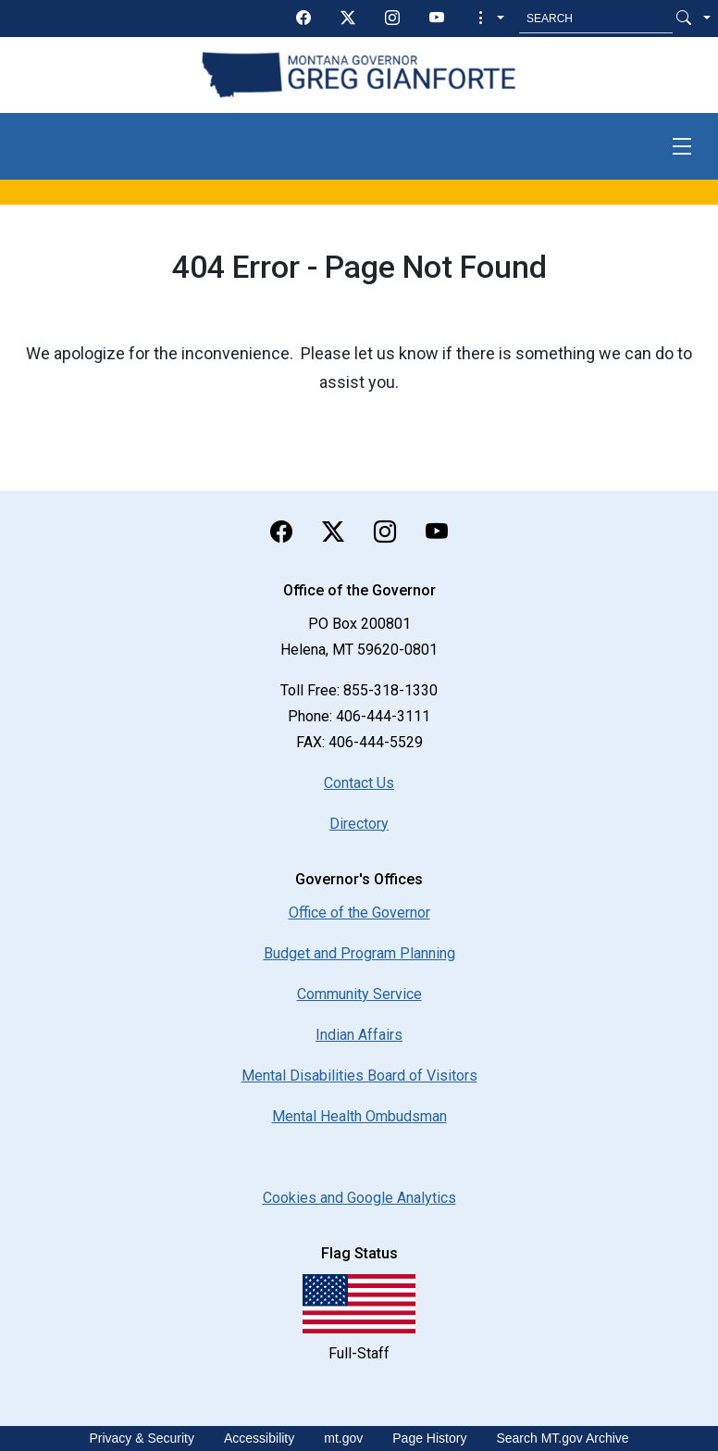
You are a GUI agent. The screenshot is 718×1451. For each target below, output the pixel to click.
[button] (489, 18)
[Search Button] (684, 18)
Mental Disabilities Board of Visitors (359, 1075)
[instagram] (392, 18)
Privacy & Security (141, 1438)
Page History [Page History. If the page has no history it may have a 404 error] (429, 1438)
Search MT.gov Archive (562, 1438)
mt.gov (343, 1438)
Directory (359, 823)
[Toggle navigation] (682, 146)
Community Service (359, 994)
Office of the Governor (359, 912)
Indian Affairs (359, 1035)
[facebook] (303, 18)
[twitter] (348, 18)
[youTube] (437, 18)
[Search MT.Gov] (596, 18)
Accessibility (259, 1438)
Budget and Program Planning (359, 953)
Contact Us (359, 783)
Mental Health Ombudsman (359, 1116)
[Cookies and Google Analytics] (359, 1198)
